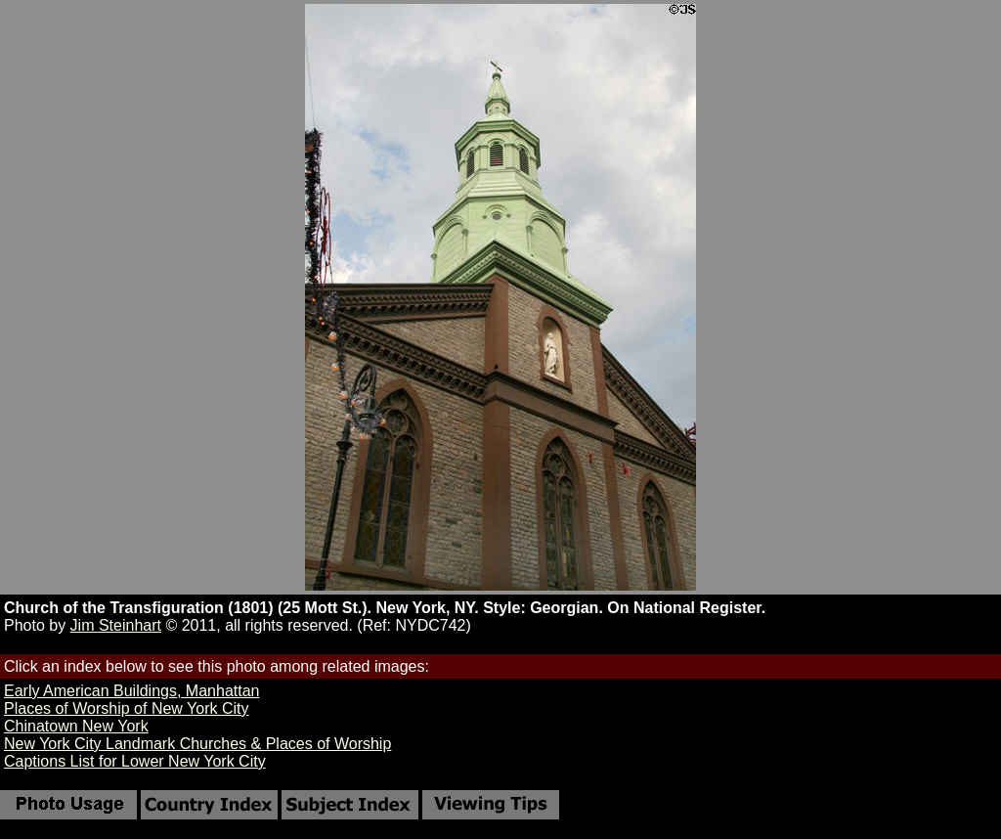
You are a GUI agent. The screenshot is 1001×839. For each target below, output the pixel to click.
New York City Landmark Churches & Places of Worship (197, 743)
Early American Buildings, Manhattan (131, 691)
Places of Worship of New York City (126, 708)
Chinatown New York (76, 726)
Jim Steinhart (115, 625)
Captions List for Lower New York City (135, 761)
